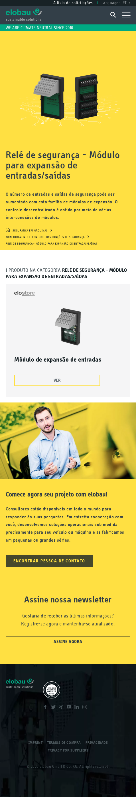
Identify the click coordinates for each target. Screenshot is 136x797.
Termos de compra (64, 742)
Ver (57, 380)
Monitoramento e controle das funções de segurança (45, 237)
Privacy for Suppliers (68, 750)
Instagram (85, 708)
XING (61, 708)
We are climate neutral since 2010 (39, 27)
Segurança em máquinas (30, 230)
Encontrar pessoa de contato (49, 561)
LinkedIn (77, 708)
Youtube (69, 708)
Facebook (46, 708)
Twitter (54, 708)
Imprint (36, 742)
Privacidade (97, 742)
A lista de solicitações (73, 2)
